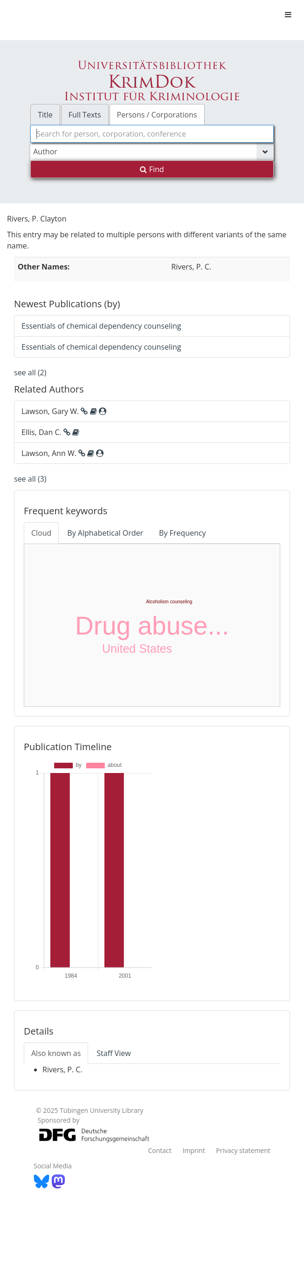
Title (45, 115)
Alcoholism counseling (169, 601)
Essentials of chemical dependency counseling (101, 326)
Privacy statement (243, 1150)
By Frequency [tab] (182, 533)
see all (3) (30, 479)
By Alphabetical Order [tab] (105, 533)
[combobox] (152, 134)
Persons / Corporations (157, 115)
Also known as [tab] (56, 1053)
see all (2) (30, 372)
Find (152, 169)
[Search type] (152, 151)
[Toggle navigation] (288, 14)
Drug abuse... (152, 625)
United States (137, 648)
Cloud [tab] (41, 533)
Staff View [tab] (114, 1053)
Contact (159, 1150)
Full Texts (85, 115)
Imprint (193, 1150)
